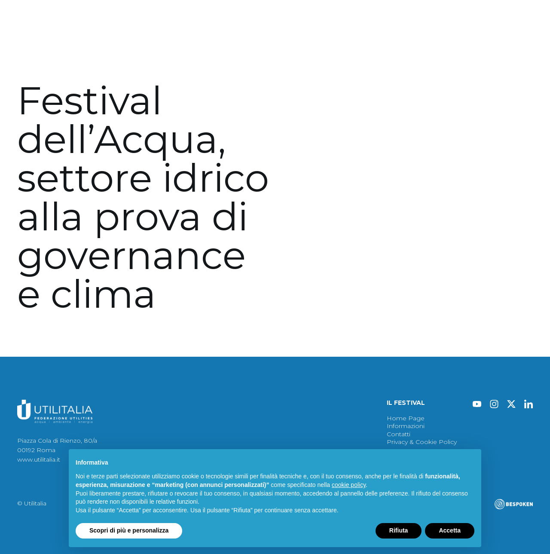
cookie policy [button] (349, 484)
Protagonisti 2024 (106, 56)
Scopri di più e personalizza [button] (128, 530)
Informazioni (362, 56)
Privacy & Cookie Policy (422, 442)
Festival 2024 (38, 56)
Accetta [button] (450, 530)
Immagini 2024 (224, 56)
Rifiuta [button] (398, 530)
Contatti (413, 56)
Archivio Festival (291, 56)
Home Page (406, 418)
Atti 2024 (168, 56)
